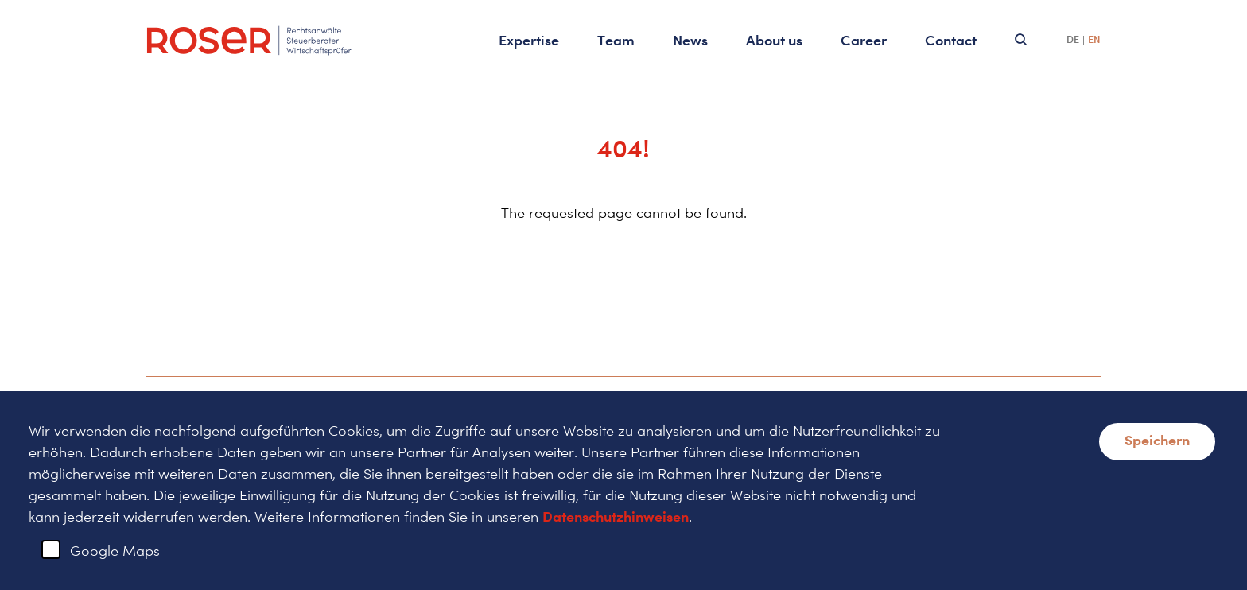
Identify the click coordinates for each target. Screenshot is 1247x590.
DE (1072, 39)
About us (774, 40)
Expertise (529, 40)
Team (616, 40)
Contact (951, 40)
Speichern (1157, 439)
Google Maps (115, 550)
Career (864, 40)
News (690, 40)
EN (1094, 39)
